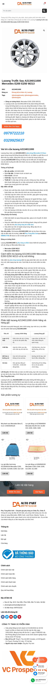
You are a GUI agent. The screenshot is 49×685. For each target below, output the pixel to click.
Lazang (32, 20)
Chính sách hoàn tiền (8, 574)
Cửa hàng (4, 543)
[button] (3, 3)
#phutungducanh (18, 95)
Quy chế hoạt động (7, 590)
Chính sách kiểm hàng (8, 578)
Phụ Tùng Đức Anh (31, 233)
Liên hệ (5, 433)
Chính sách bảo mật (7, 570)
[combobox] (21, 11)
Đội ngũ (3, 539)
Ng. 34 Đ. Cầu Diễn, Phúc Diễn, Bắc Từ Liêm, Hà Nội (27, 602)
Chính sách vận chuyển (8, 586)
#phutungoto (16, 97)
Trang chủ (4, 17)
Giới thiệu (4, 531)
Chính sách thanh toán (8, 582)
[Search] (44, 11)
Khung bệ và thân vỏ (22, 20)
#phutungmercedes (31, 95)
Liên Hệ (3, 535)
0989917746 (5, 235)
